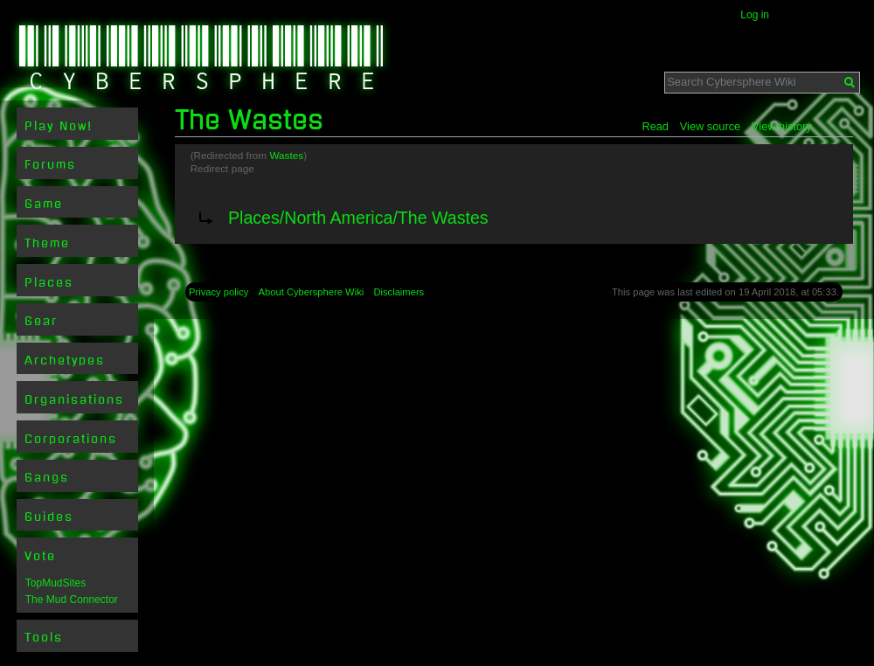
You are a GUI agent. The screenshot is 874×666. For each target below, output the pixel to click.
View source (710, 126)
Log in (754, 15)
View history (782, 126)
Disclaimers (398, 292)
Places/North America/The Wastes (358, 217)
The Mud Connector (71, 599)
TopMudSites (55, 583)
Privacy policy (218, 292)
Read (655, 126)
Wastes (286, 155)
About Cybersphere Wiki (311, 292)
